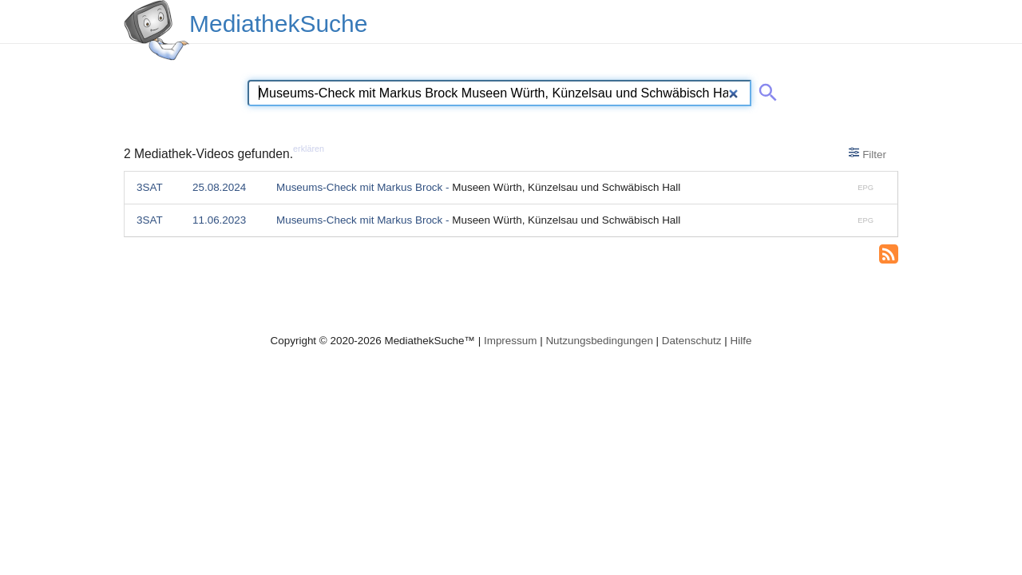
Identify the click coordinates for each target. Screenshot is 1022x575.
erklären (308, 148)
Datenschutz (692, 341)
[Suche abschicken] (764, 89)
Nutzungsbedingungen (599, 341)
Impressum (510, 341)
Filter (867, 153)
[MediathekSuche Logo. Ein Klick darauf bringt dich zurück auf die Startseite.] (156, 30)
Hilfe (741, 341)
